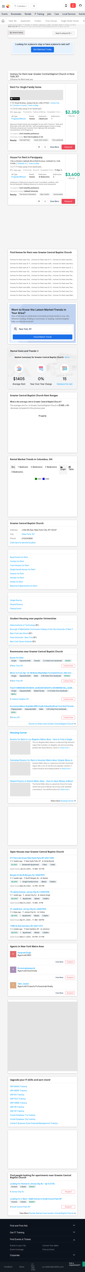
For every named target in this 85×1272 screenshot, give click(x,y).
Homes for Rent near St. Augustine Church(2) (27, 242)
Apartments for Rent (19, 516)
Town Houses (51, 20)
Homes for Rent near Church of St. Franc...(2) (48, 231)
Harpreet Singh (24, 912)
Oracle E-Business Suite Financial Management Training (34, 1082)
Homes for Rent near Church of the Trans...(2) (49, 235)
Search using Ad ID (64, 33)
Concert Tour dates (51, 1205)
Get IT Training (42, 1191)
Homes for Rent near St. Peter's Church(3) (47, 219)
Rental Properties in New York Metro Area (47, 25)
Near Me (13, 20)
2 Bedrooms (36, 426)
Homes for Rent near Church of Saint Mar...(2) (27, 254)
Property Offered (18, 119)
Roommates (16, 14)
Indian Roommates (15, 25)
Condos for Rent (17, 520)
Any (13, 426)
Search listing (16, 33)
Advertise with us (16, 1258)
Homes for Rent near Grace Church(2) (24, 250)
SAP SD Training (17, 1070)
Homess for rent (64, 343)
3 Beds (23, 1161)
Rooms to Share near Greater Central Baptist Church (52, 683)
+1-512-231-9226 (34, 1223)
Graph (63, 427)
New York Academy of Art (33, 137)
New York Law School (21, 592)
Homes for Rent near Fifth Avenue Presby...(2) (49, 238)
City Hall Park (25, 140)
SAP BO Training (17, 1054)
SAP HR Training (17, 1066)
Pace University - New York (23, 596)
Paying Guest (15, 568)
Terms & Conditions (38, 1255)
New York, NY (28, 493)
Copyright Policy (32, 1258)
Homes (14, 1146)
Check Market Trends (42, 296)
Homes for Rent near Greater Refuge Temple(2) (49, 250)
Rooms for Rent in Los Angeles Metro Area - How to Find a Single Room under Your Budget (42, 698)
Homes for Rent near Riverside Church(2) (69, 223)
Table (71, 427)
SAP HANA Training (18, 1062)
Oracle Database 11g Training (22, 1074)
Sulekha (8, 6)
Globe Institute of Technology (24, 584)
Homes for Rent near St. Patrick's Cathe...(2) (27, 227)
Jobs (49, 14)
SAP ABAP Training (18, 1050)
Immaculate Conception (63, 194)
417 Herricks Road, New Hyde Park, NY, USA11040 (32, 817)
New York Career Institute (23, 601)
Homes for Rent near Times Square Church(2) (27, 231)
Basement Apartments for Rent (23, 545)
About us (11, 1255)
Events (5, 14)
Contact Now (68, 625)
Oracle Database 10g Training (22, 1078)
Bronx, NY (15, 676)
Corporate (42, 1214)
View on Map (33, 105)
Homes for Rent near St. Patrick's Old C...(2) (48, 227)
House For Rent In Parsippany (26, 157)
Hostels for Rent (17, 537)
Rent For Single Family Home (25, 87)
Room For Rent (16, 617)
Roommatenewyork (26, 927)
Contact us (22, 1255)
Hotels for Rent (16, 541)
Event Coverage (17, 1208)
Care (56, 14)
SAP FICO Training (17, 1058)
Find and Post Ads (42, 1184)
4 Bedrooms (17, 431)
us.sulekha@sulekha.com (22, 1229)
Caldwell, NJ (22, 163)
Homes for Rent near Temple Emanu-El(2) (69, 246)
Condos (37, 20)
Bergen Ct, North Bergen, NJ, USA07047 (27, 834)
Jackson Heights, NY (20, 658)
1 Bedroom (23, 426)
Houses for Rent (17, 533)
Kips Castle (44, 194)
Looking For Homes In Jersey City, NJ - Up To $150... (33, 1143)
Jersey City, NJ (17, 1151)
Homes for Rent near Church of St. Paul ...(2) (48, 254)
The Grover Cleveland (28, 194)
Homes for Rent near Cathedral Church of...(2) (49, 223)
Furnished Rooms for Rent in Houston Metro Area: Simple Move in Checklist (42, 719)
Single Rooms (16, 559)
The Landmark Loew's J (61, 140)
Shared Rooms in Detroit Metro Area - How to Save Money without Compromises (42, 740)
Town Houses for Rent (19, 524)
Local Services (69, 14)
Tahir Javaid (23, 943)
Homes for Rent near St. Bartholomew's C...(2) (49, 246)
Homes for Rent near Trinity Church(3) (24, 219)
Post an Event (48, 1208)
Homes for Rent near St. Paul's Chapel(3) (25, 223)
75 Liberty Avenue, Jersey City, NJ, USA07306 (29, 851)
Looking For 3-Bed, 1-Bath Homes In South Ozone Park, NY (36, 1158)
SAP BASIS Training (18, 1046)
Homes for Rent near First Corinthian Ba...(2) (27, 235)
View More (54, 147)
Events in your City (18, 1205)
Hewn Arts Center (41, 140)
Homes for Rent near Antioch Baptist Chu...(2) (49, 242)
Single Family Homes (70, 20)
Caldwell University (31, 191)
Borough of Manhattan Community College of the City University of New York (42, 588)
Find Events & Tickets (42, 1198)
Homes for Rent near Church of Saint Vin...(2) (27, 238)
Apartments (25, 20)
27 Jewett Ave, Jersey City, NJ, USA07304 (28, 868)
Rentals (28, 14)
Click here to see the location (23, 501)
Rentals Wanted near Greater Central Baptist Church (52, 1172)
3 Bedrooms (51, 426)
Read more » (65, 707)
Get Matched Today (42, 49)
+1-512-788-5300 (18, 1223)
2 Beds (23, 1146)
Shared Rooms (16, 563)
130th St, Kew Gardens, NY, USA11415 (26, 885)
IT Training (39, 14)
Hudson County (20, 105)
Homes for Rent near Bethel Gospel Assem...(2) (28, 246)
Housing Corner (18, 691)
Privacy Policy (54, 1255)
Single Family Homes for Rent (22, 529)
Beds (67, 316)
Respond (68, 147)
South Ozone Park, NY (20, 1166)
